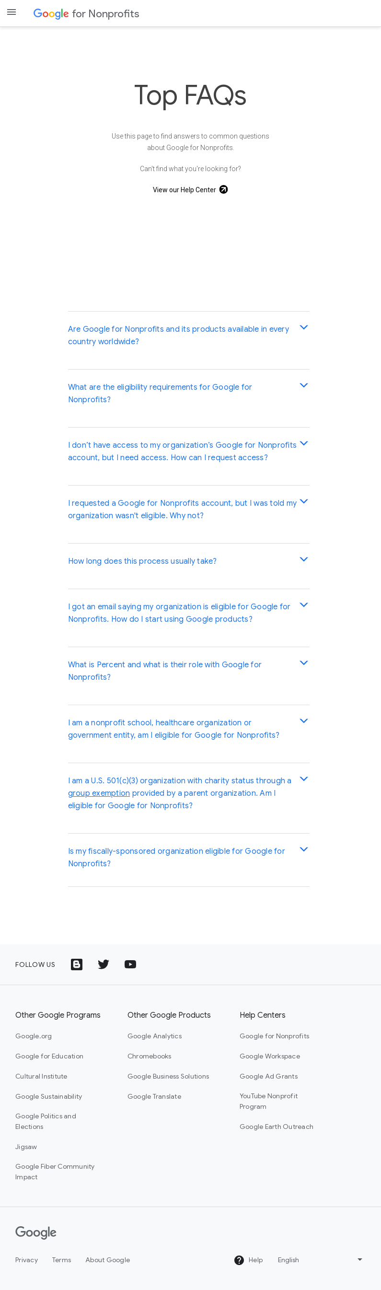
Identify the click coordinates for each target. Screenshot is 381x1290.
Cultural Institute (41, 1076)
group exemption (99, 793)
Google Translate (154, 1096)
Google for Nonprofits (274, 1036)
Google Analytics (154, 1036)
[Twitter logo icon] (103, 964)
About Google (107, 1259)
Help (248, 1260)
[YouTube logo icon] (130, 964)
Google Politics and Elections (45, 1121)
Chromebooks (149, 1056)
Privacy (26, 1259)
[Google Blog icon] (76, 964)
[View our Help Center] (191, 190)
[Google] (36, 1233)
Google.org (33, 1036)
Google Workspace (270, 1056)
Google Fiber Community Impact (55, 1171)
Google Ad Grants (269, 1076)
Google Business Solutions (168, 1076)
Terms (61, 1259)
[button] (189, 336)
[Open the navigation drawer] (11, 12)
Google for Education (49, 1056)
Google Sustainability (48, 1096)
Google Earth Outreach (276, 1126)
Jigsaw (26, 1146)
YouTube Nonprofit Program (269, 1101)
